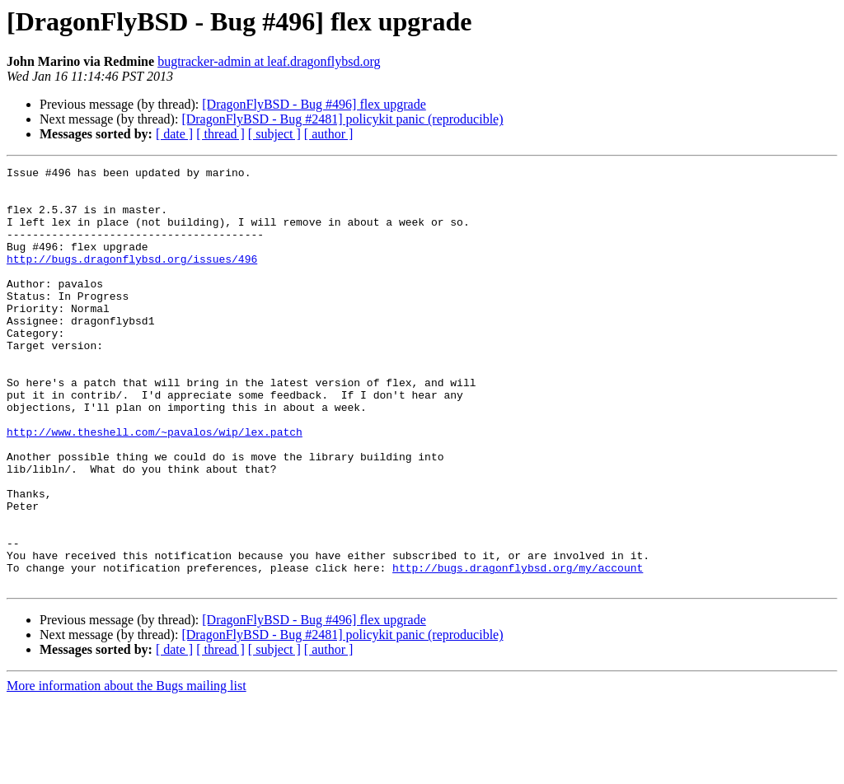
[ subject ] (274, 134)
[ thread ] (220, 134)
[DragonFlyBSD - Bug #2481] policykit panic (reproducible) (342, 119)
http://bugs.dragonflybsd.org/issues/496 (132, 278)
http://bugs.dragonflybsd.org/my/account (517, 649)
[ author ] (329, 134)
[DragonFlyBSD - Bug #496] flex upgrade (314, 104)
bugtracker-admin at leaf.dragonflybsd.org (268, 61)
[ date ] (174, 134)
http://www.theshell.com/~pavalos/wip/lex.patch (154, 485)
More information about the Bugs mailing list (126, 770)
